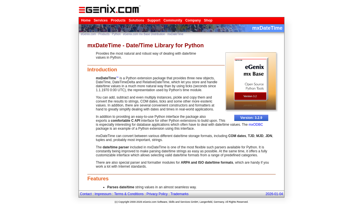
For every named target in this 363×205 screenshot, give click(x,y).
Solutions (136, 20)
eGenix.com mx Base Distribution (144, 34)
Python (116, 34)
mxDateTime (175, 34)
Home (85, 20)
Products (118, 20)
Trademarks (179, 194)
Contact (86, 194)
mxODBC (256, 125)
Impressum (102, 194)
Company (193, 20)
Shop (208, 20)
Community (172, 20)
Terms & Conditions (129, 194)
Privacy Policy (157, 194)
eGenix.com (88, 34)
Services (100, 20)
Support (153, 20)
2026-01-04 (274, 194)
